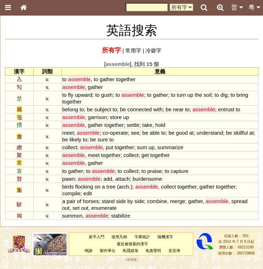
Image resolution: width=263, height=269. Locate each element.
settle (133, 125)
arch (124, 187)
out (66, 208)
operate (119, 133)
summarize (170, 147)
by (130, 201)
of (79, 201)
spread (239, 201)
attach (122, 179)
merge (177, 201)
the (198, 95)
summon (72, 216)
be (90, 109)
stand (108, 201)
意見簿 (174, 250)
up (191, 95)
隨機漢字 (165, 237)
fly (70, 95)
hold (160, 125)
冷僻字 (153, 50)
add (107, 179)
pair (71, 201)
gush (107, 95)
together (126, 79)
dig (224, 95)
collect (69, 147)
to (64, 79)
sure (103, 139)
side (121, 201)
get (145, 155)
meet (68, 133)
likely (75, 139)
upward (83, 95)
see (135, 133)
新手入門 (96, 237)
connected (139, 109)
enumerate (104, 208)
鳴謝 (88, 250)
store (116, 117)
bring (242, 95)
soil (207, 95)
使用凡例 (119, 237)
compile (71, 193)
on (98, 187)
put (109, 147)
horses (91, 201)
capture (179, 171)
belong (70, 109)
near (178, 109)
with (158, 109)
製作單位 (107, 250)
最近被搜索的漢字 (132, 244)
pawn (68, 179)
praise (154, 171)
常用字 (133, 50)
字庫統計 (142, 237)
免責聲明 (153, 250)
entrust (226, 109)
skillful (240, 133)
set (76, 208)
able (155, 133)
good (182, 133)
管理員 (131, 260)
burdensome (147, 179)
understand (209, 133)
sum (142, 147)
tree (111, 187)
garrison (97, 117)
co (105, 133)
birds (68, 187)
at (191, 133)
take (147, 125)
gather (106, 79)
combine (157, 201)
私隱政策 (130, 250)
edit (88, 193)
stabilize (120, 216)
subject (102, 109)
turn (181, 95)
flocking (84, 187)
